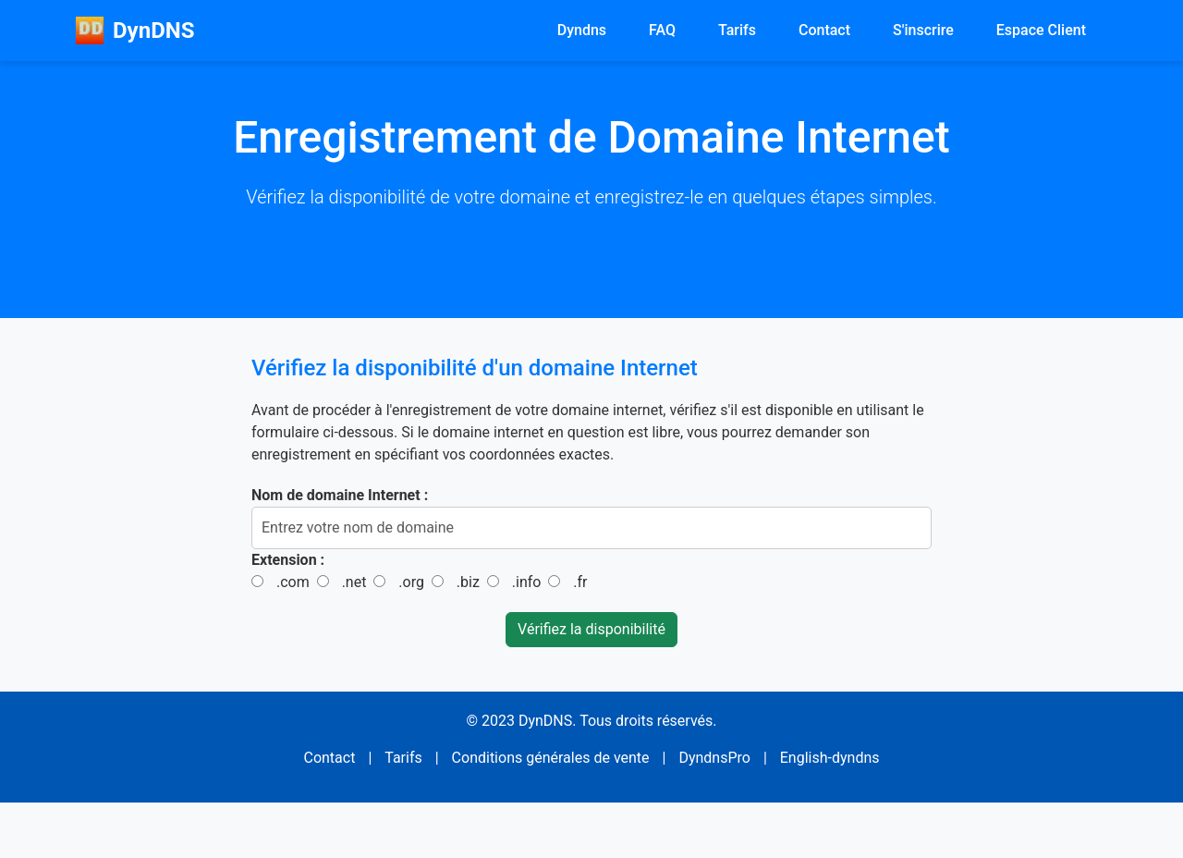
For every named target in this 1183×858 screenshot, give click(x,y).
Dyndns (581, 30)
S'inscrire (923, 30)
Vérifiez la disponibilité (591, 629)
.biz (468, 582)
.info (527, 582)
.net (354, 582)
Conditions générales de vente (551, 757)
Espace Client (1041, 30)
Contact (824, 30)
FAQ (662, 30)
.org (411, 582)
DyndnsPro (714, 757)
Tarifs (737, 30)
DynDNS (135, 30)
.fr (580, 582)
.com (293, 582)
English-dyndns (830, 757)
